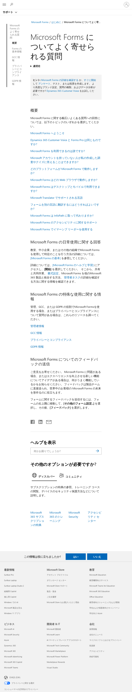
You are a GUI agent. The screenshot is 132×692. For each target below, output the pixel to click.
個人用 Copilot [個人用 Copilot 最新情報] (10, 596)
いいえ (97, 556)
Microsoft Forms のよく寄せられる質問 (15, 31)
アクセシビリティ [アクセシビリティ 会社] (96, 651)
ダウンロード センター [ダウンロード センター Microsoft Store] (56, 580)
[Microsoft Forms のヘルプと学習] (73, 265)
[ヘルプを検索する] (12, 4)
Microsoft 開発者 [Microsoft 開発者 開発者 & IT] (54, 629)
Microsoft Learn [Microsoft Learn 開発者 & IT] (53, 634)
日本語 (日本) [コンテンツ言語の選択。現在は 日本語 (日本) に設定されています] (14, 677)
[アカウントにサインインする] (126, 5)
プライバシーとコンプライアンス (17, 70)
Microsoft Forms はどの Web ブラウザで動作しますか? (63, 180)
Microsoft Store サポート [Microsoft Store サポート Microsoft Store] (57, 585)
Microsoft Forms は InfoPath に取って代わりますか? (62, 215)
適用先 (36, 66)
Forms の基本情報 (17, 50)
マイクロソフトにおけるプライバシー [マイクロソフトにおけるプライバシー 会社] (105, 640)
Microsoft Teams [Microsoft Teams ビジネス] (11, 667)
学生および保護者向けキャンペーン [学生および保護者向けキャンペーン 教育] (104, 607)
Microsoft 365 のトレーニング (56, 516)
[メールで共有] (47, 421)
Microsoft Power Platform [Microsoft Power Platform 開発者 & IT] (57, 656)
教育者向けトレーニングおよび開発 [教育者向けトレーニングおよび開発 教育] (104, 602)
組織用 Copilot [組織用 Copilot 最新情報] (10, 591)
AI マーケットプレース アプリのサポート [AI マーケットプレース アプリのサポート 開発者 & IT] (64, 640)
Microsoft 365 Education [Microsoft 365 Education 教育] (99, 591)
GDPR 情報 (16, 82)
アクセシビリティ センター (94, 516)
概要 (14, 42)
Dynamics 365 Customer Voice (63, 90)
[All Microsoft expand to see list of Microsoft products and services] (4, 5)
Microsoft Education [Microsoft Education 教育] (97, 574)
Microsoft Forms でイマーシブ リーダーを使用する (61, 229)
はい (75, 556)
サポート (8, 12)
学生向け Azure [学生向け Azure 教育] (95, 613)
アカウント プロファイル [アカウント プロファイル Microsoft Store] (57, 574)
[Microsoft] (66, 3)
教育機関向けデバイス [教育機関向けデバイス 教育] (98, 580)
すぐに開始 (90, 80)
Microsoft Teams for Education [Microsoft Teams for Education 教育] (102, 585)
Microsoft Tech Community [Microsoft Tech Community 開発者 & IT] (58, 645)
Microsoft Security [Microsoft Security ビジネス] (11, 634)
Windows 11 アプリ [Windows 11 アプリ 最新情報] (12, 613)
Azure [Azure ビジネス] (6, 640)
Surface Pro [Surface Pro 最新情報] (9, 574)
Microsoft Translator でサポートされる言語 (56, 197)
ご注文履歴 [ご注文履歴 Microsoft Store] (51, 596)
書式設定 (53, 273)
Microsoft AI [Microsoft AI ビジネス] (9, 629)
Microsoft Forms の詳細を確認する (59, 80)
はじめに (56, 22)
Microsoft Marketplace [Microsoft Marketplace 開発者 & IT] (56, 651)
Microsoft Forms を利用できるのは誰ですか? (57, 151)
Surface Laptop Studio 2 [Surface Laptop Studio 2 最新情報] (14, 585)
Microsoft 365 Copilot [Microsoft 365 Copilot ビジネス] (13, 662)
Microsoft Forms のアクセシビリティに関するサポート (63, 222)
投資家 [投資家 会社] (92, 645)
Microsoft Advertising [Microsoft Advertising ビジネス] (13, 656)
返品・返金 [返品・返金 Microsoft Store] (51, 591)
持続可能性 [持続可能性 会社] (94, 656)
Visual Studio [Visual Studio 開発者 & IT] (52, 667)
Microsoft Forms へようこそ (47, 133)
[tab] (44, 476)
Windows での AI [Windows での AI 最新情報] (11, 602)
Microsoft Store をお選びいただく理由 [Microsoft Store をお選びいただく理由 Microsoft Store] (63, 602)
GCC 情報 (16, 59)
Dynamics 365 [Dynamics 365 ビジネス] (10, 645)
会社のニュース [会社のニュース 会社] (96, 634)
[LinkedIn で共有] (39, 421)
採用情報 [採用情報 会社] (93, 629)
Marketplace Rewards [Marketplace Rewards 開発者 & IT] (56, 662)
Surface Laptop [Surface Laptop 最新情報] (10, 580)
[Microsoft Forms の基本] (45, 258)
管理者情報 (37, 326)
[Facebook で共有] (32, 421)
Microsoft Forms (39, 22)
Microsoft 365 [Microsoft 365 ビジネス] (10, 651)
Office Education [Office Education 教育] (96, 596)
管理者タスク (72, 277)
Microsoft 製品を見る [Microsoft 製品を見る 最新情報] (13, 607)
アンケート (44, 83)
